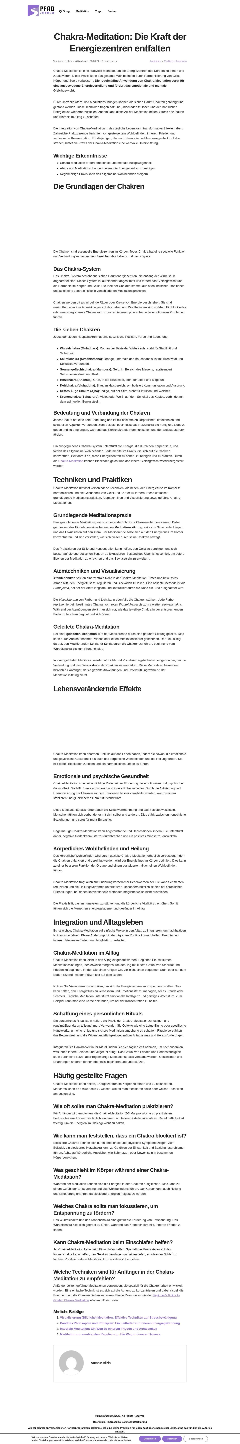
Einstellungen (46, 1440)
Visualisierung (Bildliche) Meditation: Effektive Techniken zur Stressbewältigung (118, 1317)
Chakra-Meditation (70, 461)
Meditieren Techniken (175, 61)
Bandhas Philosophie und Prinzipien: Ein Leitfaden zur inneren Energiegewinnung (120, 1323)
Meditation (82, 11)
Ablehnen (172, 1438)
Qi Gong (64, 11)
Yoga (98, 11)
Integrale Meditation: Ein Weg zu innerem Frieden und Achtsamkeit (108, 1328)
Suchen (112, 11)
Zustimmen (150, 1438)
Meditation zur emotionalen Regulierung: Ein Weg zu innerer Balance (110, 1334)
